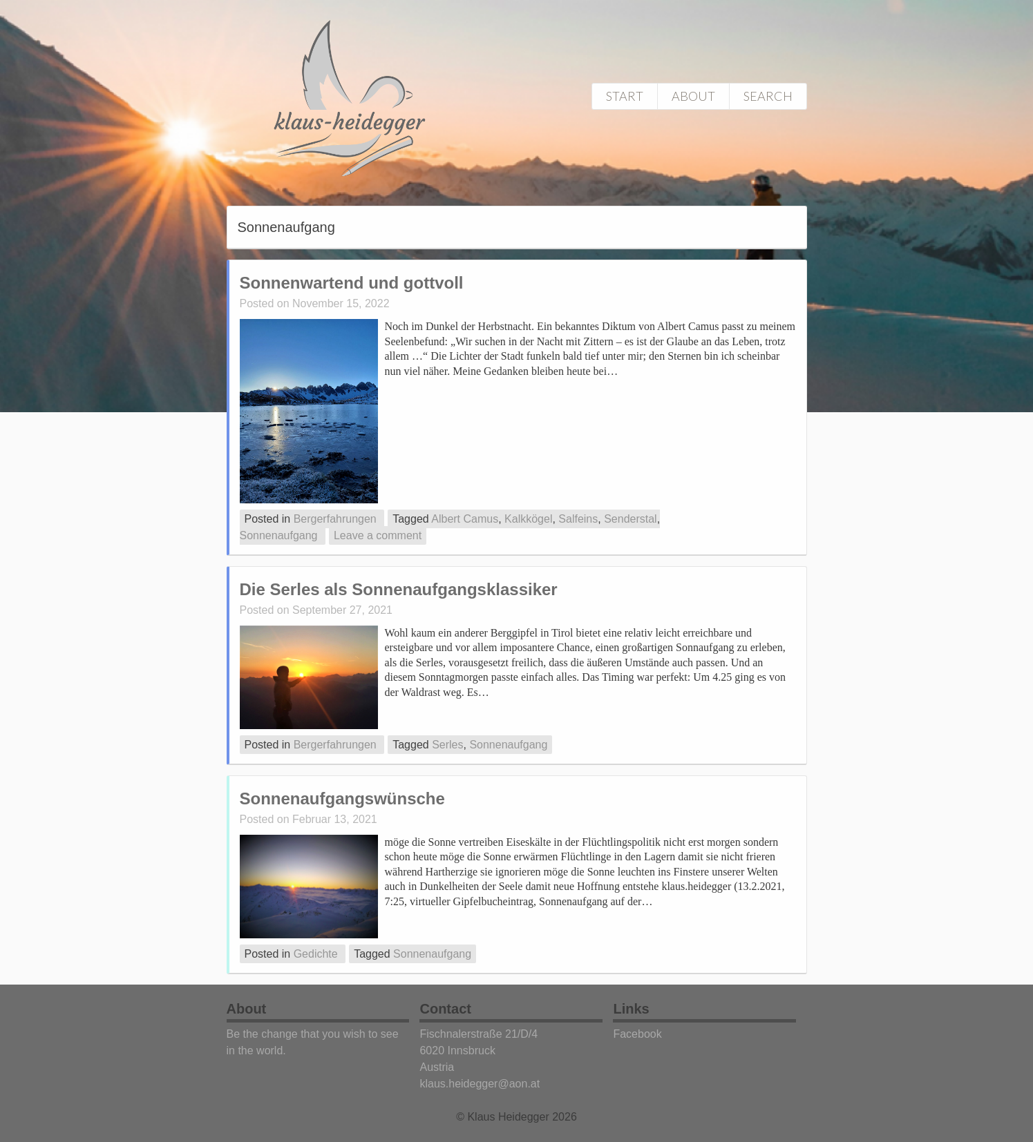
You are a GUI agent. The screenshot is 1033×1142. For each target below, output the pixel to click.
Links (631, 1008)
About (693, 96)
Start (624, 96)
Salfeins (578, 519)
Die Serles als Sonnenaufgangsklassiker (399, 589)
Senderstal (630, 519)
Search (768, 96)
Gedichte (316, 954)
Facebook (637, 1034)
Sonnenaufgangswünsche (342, 798)
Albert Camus (464, 519)
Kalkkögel (528, 519)
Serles (447, 745)
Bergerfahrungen (335, 519)
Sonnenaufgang (279, 535)
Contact (445, 1008)
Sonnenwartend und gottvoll (352, 282)
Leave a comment (377, 535)
